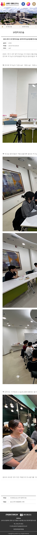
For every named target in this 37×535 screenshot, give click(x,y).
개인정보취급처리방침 (18, 529)
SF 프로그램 (9, 27)
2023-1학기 (17, 502)
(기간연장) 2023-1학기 (18, 498)
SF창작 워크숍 (25, 27)
